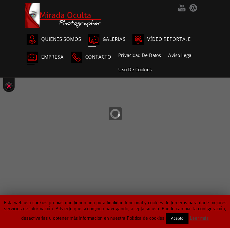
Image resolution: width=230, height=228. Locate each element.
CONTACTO (91, 57)
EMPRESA (45, 57)
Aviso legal (180, 55)
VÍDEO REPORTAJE (161, 39)
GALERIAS (106, 39)
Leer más (199, 218)
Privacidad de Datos (139, 55)
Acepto (177, 218)
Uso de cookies (135, 70)
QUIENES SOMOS (54, 39)
